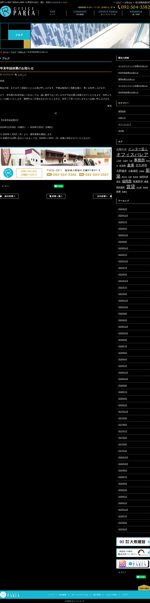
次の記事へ (102, 196)
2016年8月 (122, 470)
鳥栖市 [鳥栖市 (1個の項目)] (124, 192)
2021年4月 (122, 294)
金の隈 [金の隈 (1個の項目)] (139, 187)
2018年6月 (122, 399)
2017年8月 (122, 425)
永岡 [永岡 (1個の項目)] (130, 177)
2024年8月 (122, 242)
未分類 (121, 131)
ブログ (118, 2)
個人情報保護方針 (142, 2)
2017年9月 (122, 418)
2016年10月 (123, 464)
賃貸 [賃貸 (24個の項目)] (130, 186)
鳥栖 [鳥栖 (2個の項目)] (118, 191)
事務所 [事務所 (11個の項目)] (139, 160)
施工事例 (136, 13)
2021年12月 (123, 281)
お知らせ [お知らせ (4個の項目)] (121, 149)
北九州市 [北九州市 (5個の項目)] (141, 165)
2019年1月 (122, 366)
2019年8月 (122, 340)
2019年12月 (123, 327)
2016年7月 (122, 477)
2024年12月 (123, 235)
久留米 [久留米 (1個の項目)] (125, 161)
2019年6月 (122, 353)
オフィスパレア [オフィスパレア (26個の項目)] (132, 154)
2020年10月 (123, 307)
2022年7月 (122, 268)
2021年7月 (122, 287)
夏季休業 (122, 111)
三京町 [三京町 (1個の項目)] (118, 161)
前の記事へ (9, 196)
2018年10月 (123, 379)
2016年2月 (122, 497)
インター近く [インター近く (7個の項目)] (138, 149)
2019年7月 (122, 346)
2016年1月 (122, 503)
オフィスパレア (124, 124)
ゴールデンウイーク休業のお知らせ (133, 86)
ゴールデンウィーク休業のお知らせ (133, 66)
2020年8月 (122, 314)
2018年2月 (122, 405)
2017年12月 (123, 412)
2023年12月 (123, 248)
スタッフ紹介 (111, 595)
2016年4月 (122, 490)
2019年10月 (123, 333)
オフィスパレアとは (108, 13)
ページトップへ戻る (144, 587)
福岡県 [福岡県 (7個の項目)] (127, 181)
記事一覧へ (56, 196)
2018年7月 (122, 392)
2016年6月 (122, 484)
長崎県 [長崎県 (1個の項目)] (145, 187)
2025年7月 (122, 222)
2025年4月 (122, 229)
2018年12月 (123, 372)
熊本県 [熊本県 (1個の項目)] (135, 177)
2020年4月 (122, 320)
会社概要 (80, 13)
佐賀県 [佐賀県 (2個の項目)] (122, 165)
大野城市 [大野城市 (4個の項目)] (121, 170)
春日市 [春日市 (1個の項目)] (124, 177)
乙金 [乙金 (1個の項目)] (131, 161)
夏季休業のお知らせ (126, 79)
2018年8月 (122, 386)
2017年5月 (122, 444)
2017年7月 (122, 431)
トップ (52, 13)
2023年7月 (122, 255)
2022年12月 (123, 261)
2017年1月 (122, 451)
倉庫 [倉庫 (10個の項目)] (130, 165)
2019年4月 (122, 359)
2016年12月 (123, 457)
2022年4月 (122, 274)
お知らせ (128, 2)
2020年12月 (123, 301)
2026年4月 (122, 209)
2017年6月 (122, 438)
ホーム (6, 52)
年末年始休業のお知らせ (128, 73)
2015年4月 (122, 529)
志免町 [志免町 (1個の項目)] (141, 171)
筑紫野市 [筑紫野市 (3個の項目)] (138, 181)
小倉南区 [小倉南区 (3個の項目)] (133, 171)
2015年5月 (122, 523)
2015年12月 (123, 510)
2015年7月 (122, 516)
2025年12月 (123, 216)
